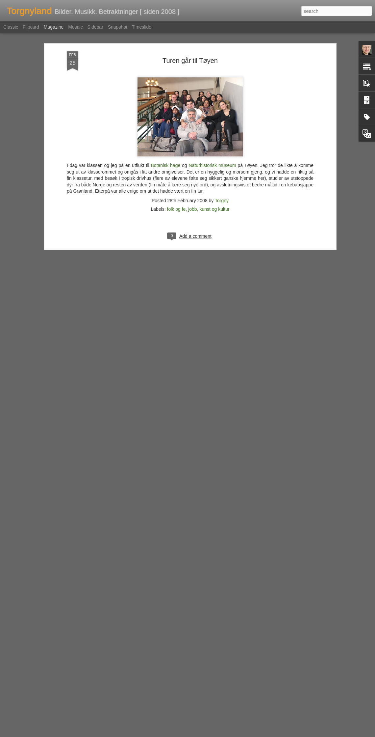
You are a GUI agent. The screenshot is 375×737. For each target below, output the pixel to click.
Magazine (54, 27)
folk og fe (176, 167)
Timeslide (141, 27)
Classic (10, 27)
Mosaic (75, 27)
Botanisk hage (166, 123)
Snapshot (117, 27)
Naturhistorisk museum (212, 123)
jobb (192, 167)
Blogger (203, 733)
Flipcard (31, 27)
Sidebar (95, 27)
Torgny (222, 158)
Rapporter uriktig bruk (229, 733)
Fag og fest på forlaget (147, 655)
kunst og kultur (214, 167)
